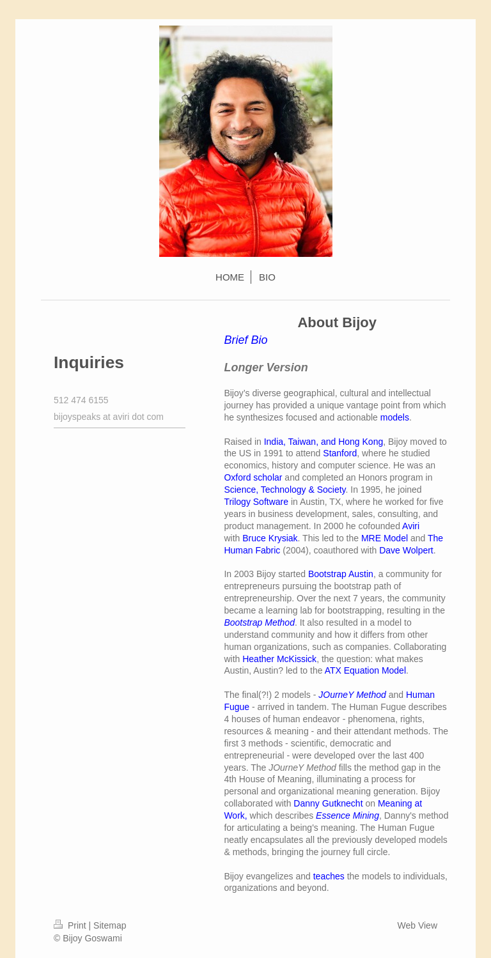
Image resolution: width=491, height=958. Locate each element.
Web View (417, 925)
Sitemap (109, 925)
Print (71, 925)
